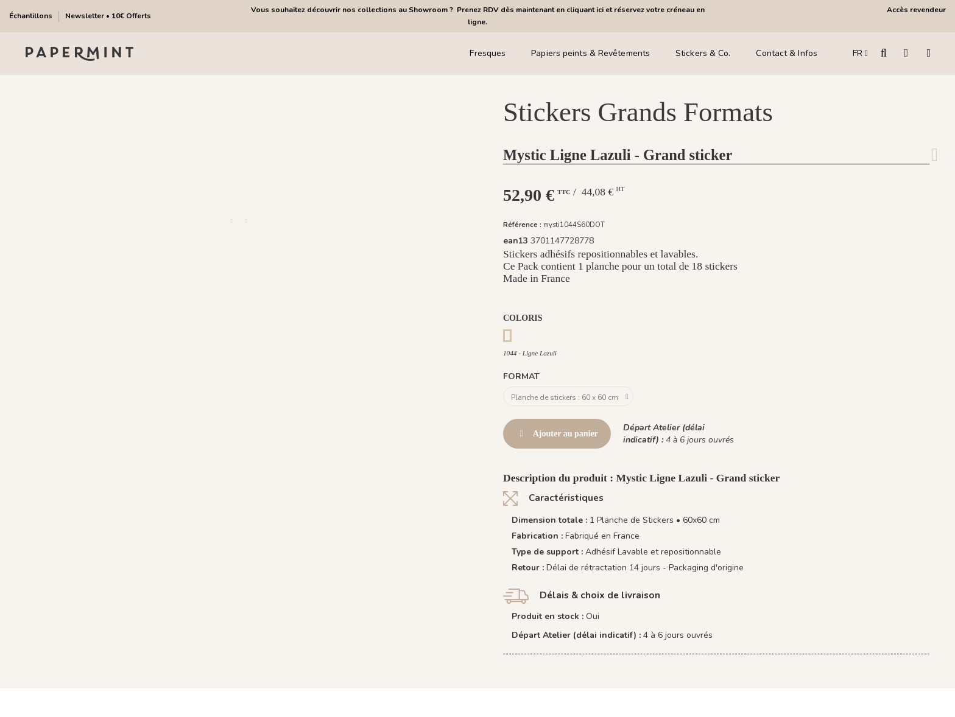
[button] (231, 221)
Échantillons (31, 16)
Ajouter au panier (557, 436)
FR (860, 53)
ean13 (515, 241)
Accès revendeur (916, 10)
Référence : (522, 224)
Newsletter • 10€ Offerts (108, 16)
